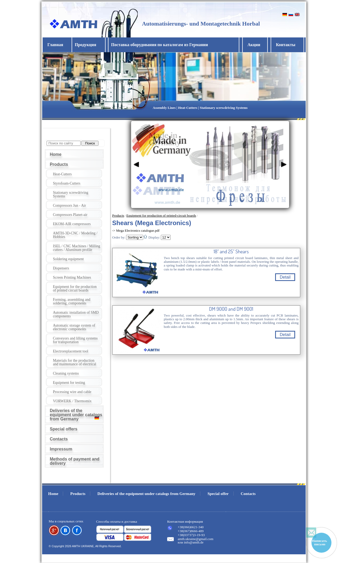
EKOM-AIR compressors (72, 224)
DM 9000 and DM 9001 (231, 309)
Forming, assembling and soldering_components (71, 301)
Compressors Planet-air (70, 215)
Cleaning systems (66, 373)
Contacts (59, 439)
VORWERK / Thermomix (72, 401)
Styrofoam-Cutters (66, 183)
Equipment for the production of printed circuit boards (75, 288)
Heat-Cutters (62, 174)
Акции (253, 44)
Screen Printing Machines (72, 277)
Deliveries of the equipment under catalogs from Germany (76, 414)
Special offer (218, 494)
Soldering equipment (68, 259)
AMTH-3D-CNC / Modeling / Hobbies (75, 235)
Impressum (61, 449)
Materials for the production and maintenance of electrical (74, 362)
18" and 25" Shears (231, 251)
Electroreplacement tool (70, 351)
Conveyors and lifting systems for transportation (75, 340)
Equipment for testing (69, 383)
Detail (285, 277)
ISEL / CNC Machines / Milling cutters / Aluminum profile (76, 248)
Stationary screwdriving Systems (70, 194)
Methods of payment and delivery (74, 461)
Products (59, 164)
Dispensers (61, 268)
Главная (55, 44)
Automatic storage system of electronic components (74, 327)
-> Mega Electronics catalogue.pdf (136, 230)
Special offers (63, 429)
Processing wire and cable (72, 392)
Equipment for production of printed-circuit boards (161, 215)
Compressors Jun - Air (69, 205)
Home (55, 154)
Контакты (285, 44)
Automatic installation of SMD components (76, 314)
